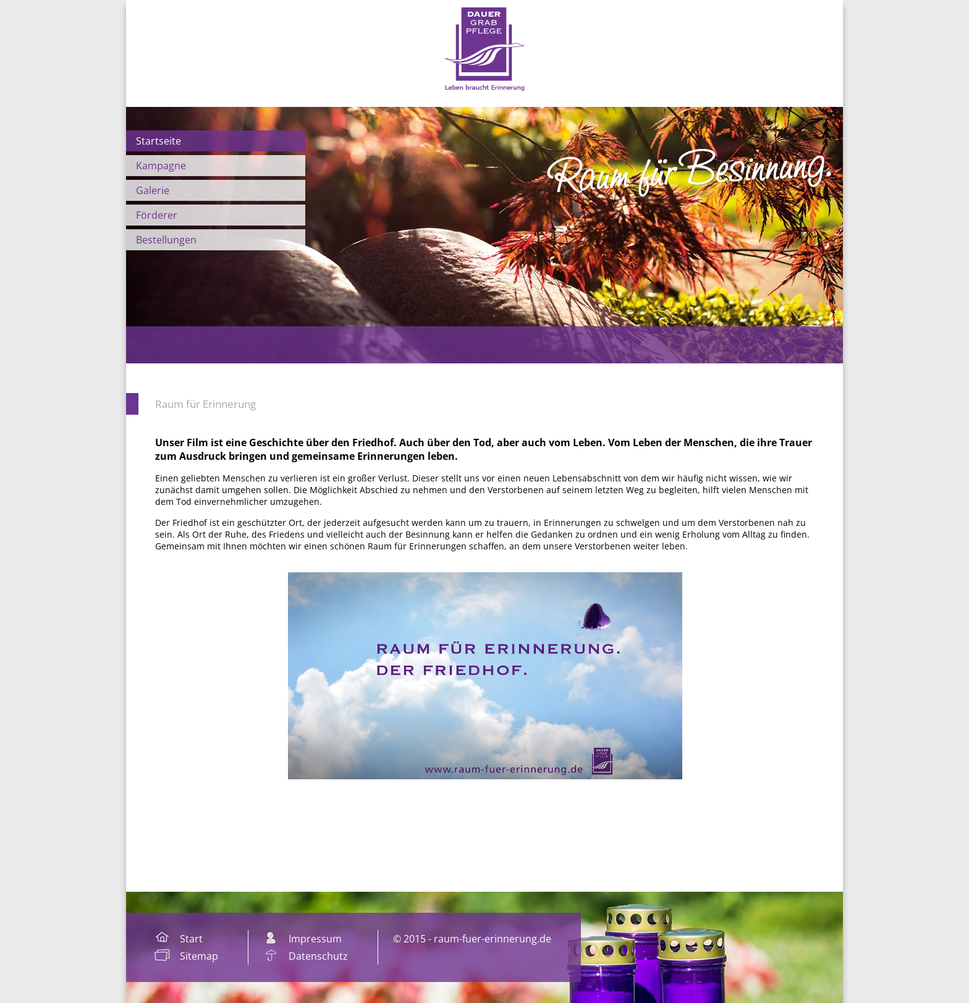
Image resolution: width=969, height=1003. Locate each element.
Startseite (158, 141)
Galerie (152, 190)
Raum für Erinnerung (205, 404)
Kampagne (161, 165)
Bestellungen (166, 240)
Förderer (156, 215)
